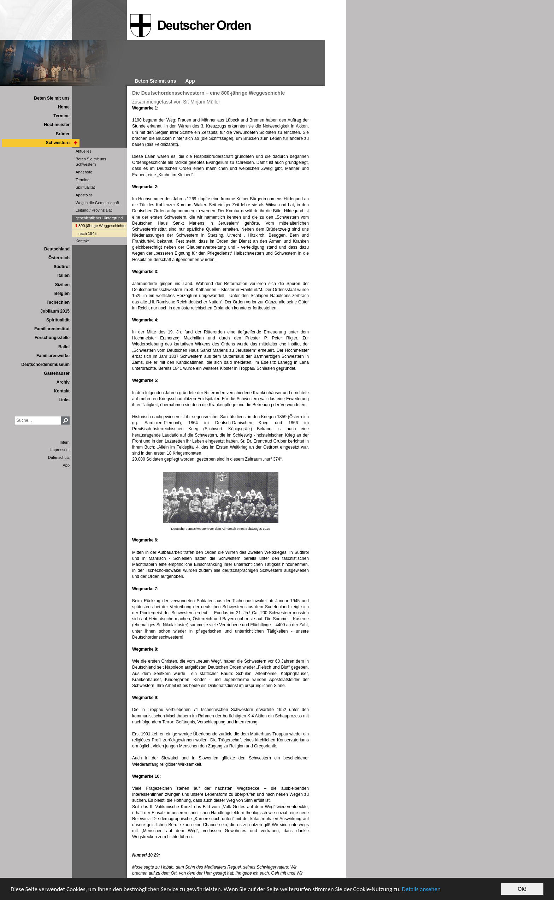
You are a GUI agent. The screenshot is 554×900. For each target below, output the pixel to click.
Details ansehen (421, 889)
